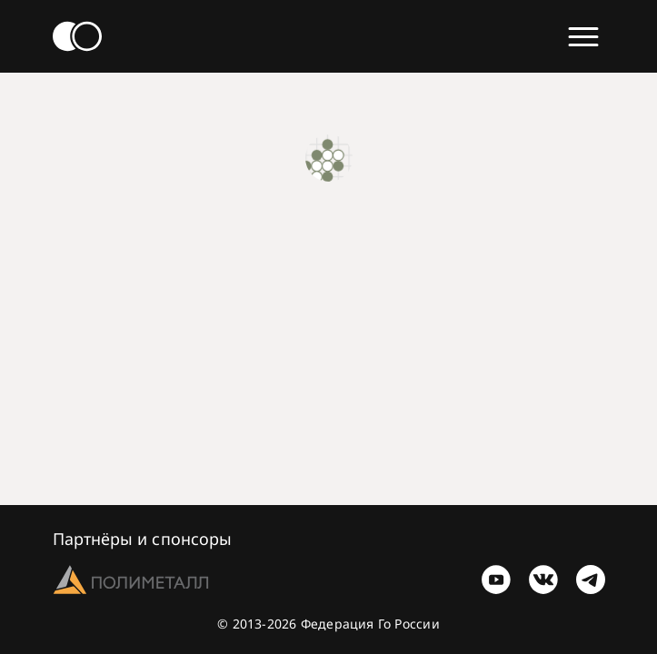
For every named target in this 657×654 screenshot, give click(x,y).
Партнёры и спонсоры (143, 539)
